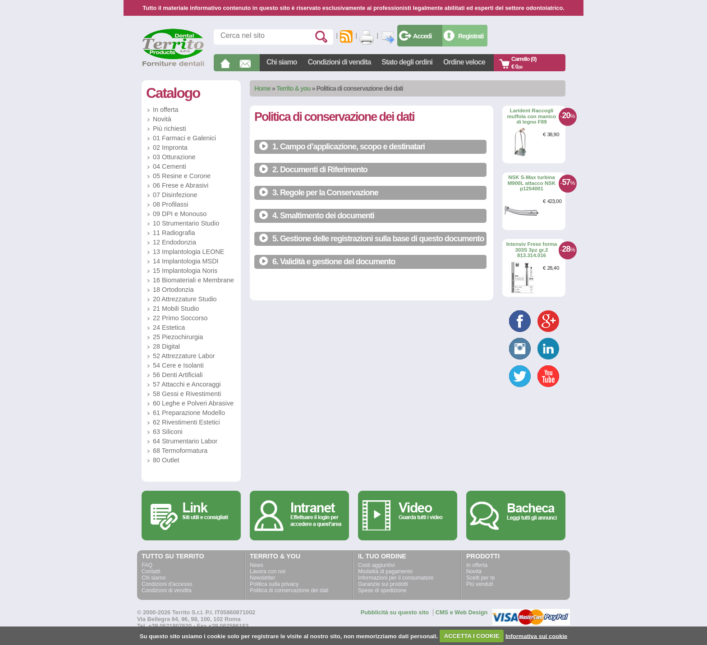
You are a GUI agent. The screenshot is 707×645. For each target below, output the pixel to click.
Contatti (151, 571)
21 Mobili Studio (176, 308)
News (256, 565)
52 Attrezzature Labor (184, 355)
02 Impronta (170, 147)
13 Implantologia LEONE (188, 251)
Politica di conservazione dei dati (289, 590)
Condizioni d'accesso (167, 584)
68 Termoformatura (180, 450)
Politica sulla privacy (274, 584)
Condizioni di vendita (339, 62)
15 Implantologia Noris (185, 270)
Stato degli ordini (406, 62)
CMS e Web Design (462, 612)
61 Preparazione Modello (189, 412)
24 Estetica (169, 327)
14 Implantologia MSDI (186, 261)
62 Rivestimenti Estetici (186, 422)
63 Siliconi (168, 431)
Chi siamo (281, 62)
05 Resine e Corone (182, 176)
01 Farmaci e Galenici (184, 138)
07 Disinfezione (175, 194)
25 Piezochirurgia (178, 337)
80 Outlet (166, 460)
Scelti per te (480, 578)
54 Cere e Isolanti (178, 365)
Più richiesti (169, 128)
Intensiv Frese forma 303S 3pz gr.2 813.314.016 (531, 249)
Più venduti (479, 584)
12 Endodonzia (174, 242)
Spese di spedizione (382, 590)
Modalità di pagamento (385, 571)
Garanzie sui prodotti (383, 584)
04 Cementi (169, 166)
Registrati (470, 36)
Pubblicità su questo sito (395, 612)
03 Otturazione (174, 157)
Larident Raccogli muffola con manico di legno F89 (531, 116)
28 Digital (166, 346)
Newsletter (262, 578)
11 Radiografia (174, 232)
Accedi (422, 36)
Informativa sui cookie (536, 635)
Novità (162, 119)
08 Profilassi (170, 204)
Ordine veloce (464, 62)
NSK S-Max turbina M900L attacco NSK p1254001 (532, 183)
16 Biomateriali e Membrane (193, 280)
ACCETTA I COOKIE (472, 635)
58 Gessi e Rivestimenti (187, 393)
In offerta (166, 109)
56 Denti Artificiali (177, 374)
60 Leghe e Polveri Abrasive (193, 403)
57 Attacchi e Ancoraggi (186, 384)
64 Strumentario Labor (185, 441)
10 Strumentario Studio (186, 223)
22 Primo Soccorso (180, 318)
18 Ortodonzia (173, 289)
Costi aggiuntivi (376, 565)
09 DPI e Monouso (180, 213)
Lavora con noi (267, 571)
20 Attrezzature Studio (185, 299)
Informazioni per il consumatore (395, 578)
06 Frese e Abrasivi (180, 185)
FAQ (147, 565)
